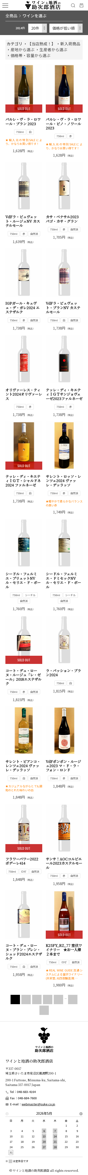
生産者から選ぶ (53, 49)
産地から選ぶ (22, 49)
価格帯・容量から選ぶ (30, 55)
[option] (44, 1134)
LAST (44, 1010)
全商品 (11, 15)
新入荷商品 (70, 44)
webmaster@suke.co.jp (38, 1104)
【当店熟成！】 (41, 44)
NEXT (71, 999)
